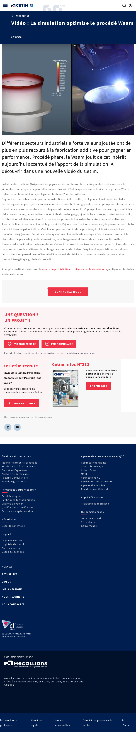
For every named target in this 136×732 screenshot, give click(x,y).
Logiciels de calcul (13, 544)
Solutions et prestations (16, 456)
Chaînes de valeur (12, 503)
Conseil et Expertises (14, 470)
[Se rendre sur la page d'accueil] (22, 5)
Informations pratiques (83, 353)
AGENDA (7, 566)
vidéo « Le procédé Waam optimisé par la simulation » (74, 269)
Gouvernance (89, 525)
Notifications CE (90, 477)
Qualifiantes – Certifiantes (17, 507)
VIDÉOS (6, 581)
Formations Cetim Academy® (19, 489)
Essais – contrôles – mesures (19, 466)
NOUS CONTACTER (13, 604)
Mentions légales (36, 722)
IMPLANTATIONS (12, 589)
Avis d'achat (126, 722)
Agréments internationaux (96, 481)
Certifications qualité (93, 462)
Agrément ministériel (93, 485)
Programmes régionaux (95, 503)
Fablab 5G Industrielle (15, 477)
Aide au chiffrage (12, 548)
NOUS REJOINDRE (13, 596)
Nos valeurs (88, 522)
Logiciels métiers (12, 540)
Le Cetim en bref (91, 518)
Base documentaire (13, 525)
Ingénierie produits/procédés (19, 462)
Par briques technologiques (18, 499)
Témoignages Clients (14, 481)
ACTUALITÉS (9, 574)
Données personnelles (62, 722)
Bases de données (13, 551)
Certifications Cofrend (94, 489)
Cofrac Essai (88, 470)
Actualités (20, 15)
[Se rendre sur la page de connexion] (130, 5)
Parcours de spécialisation (18, 511)
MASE (84, 474)
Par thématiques (11, 496)
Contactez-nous (68, 292)
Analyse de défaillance (15, 474)
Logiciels (7, 534)
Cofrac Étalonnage (92, 466)
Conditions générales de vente (97, 722)
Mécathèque (9, 519)
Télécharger (98, 386)
